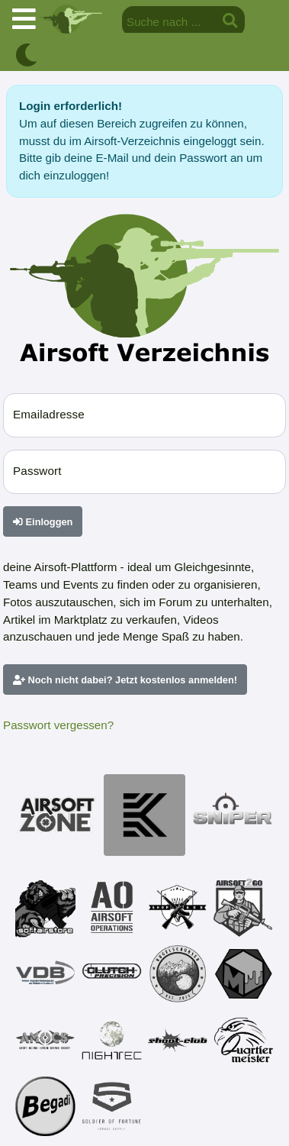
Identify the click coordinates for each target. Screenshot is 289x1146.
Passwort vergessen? (58, 724)
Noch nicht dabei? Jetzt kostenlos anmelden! (125, 680)
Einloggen (42, 522)
